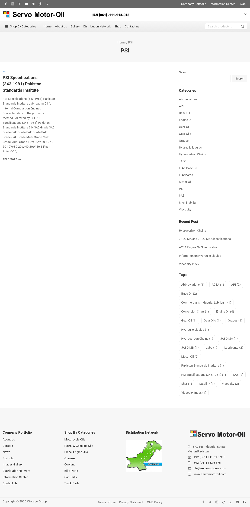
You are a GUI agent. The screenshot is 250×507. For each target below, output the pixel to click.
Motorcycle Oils (74, 439)
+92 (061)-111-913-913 (209, 457)
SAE (181, 195)
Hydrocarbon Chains (192, 154)
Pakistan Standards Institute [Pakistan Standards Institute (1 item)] (202, 365)
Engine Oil (185, 120)
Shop (117, 26)
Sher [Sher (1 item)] (186, 383)
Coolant (69, 464)
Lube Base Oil (188, 168)
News (6, 452)
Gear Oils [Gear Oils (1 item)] (212, 320)
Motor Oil (185, 182)
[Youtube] (26, 4)
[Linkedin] (238, 502)
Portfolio (8, 458)
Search (243, 27)
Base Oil (184, 113)
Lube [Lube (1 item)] (211, 347)
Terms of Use (107, 502)
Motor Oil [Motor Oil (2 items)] (189, 356)
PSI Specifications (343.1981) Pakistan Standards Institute (22, 84)
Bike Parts (71, 471)
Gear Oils (185, 134)
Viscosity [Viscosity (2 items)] (230, 383)
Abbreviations (188, 99)
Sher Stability (187, 202)
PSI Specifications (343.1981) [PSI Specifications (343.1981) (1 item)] (203, 374)
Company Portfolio (193, 4)
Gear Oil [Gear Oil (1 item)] (189, 320)
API (181, 106)
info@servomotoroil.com (209, 468)
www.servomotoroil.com (209, 474)
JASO (182, 161)
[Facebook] (6, 4)
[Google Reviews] (47, 4)
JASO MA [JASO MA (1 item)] (229, 338)
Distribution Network (97, 26)
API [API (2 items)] (236, 284)
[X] (210, 502)
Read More (12, 159)
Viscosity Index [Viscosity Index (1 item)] (193, 392)
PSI (4, 71)
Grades (184, 140)
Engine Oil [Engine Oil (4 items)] (225, 311)
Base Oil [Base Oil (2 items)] (189, 293)
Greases (69, 458)
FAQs (242, 4)
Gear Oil (184, 127)
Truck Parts (72, 483)
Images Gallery (13, 464)
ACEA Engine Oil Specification (198, 247)
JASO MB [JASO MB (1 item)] (190, 347)
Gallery (75, 26)
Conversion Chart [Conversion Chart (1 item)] (195, 311)
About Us (9, 439)
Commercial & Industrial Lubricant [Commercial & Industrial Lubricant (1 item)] (206, 302)
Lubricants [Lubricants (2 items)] (233, 347)
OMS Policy (154, 502)
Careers (8, 446)
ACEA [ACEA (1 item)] (218, 284)
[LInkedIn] (33, 4)
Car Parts (70, 477)
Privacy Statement (131, 502)
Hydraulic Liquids (190, 147)
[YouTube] (231, 502)
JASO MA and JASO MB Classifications (205, 239)
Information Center (222, 4)
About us (61, 26)
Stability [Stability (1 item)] (207, 383)
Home (47, 26)
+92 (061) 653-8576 (207, 462)
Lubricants (186, 175)
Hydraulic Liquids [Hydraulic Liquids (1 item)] (195, 329)
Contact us (132, 26)
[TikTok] (40, 4)
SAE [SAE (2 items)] (238, 374)
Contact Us (10, 483)
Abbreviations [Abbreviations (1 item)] (192, 284)
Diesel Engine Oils (76, 452)
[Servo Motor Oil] (33, 14)
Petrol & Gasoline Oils (78, 446)
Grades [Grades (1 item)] (235, 320)
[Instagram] (12, 4)
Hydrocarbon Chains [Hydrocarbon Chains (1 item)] (197, 338)
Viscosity (185, 209)
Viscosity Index (189, 264)
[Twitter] (19, 4)
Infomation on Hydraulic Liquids (200, 255)
